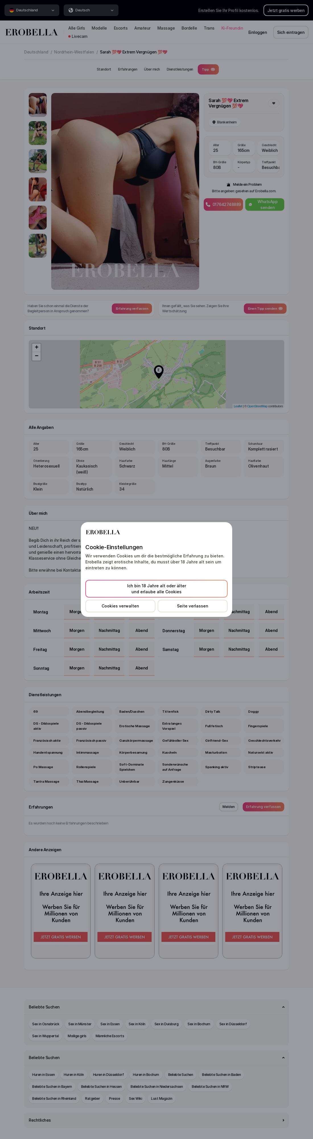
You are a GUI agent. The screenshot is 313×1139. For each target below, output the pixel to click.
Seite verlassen (192, 605)
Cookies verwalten (120, 605)
